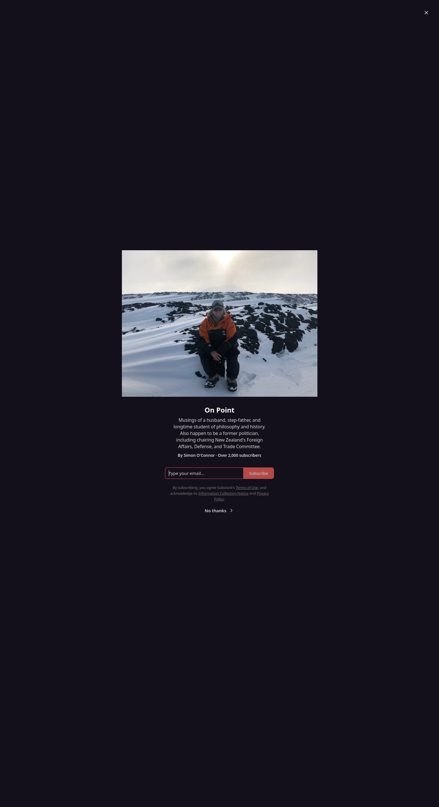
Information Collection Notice (223, 493)
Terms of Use (247, 487)
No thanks (219, 510)
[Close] (426, 12)
